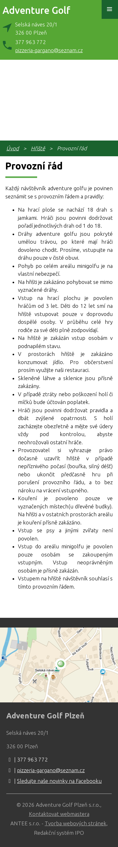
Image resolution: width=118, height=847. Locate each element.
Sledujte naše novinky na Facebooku (59, 781)
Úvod (12, 148)
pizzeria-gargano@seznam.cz (49, 50)
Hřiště (38, 148)
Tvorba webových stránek (75, 823)
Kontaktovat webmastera (59, 814)
